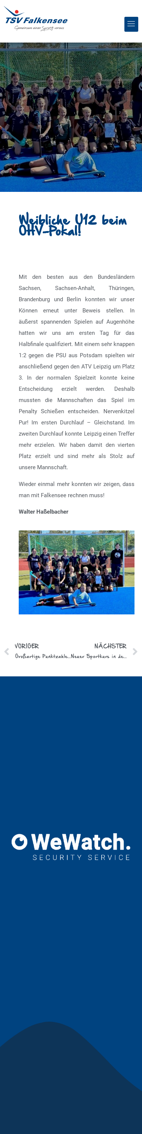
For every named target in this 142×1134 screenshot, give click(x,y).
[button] (131, 24)
